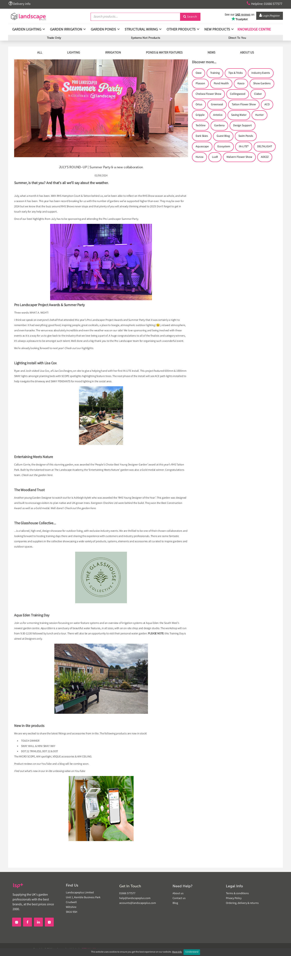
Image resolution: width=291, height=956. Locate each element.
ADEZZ (265, 157)
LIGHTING (73, 53)
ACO (267, 105)
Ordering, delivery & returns (242, 903)
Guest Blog (223, 136)
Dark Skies (202, 136)
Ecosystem (223, 147)
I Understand (191, 952)
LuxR (215, 157)
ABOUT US (247, 53)
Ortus (199, 105)
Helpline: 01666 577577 (263, 3)
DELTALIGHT (264, 147)
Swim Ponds (245, 136)
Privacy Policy (233, 898)
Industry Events (260, 73)
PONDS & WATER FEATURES (164, 53)
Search (190, 17)
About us (178, 894)
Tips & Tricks (235, 73)
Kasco (241, 84)
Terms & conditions (237, 894)
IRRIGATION (113, 53)
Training (215, 73)
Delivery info (20, 3)
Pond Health (221, 84)
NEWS (211, 53)
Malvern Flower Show (239, 157)
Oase (198, 73)
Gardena (219, 126)
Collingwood (237, 94)
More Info (177, 952)
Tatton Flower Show (244, 105)
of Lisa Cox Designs (61, 371)
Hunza (199, 157)
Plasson (200, 84)
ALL (39, 53)
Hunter (259, 115)
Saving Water (239, 115)
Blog (175, 903)
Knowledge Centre (254, 30)
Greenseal (217, 105)
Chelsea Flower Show (208, 94)
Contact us (179, 898)
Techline (201, 126)
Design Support (242, 126)
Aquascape (202, 147)
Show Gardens (262, 84)
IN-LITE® (244, 147)
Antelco (217, 115)
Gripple (200, 115)
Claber (258, 94)
